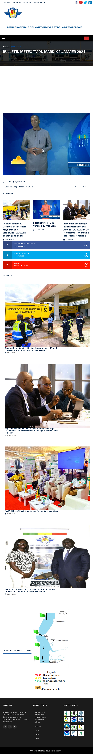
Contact (43, 2)
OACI (37, 730)
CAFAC (37, 734)
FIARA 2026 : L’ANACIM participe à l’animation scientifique (31, 511)
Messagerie (17, 2)
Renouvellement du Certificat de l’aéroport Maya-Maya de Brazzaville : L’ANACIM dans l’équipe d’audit (14, 229)
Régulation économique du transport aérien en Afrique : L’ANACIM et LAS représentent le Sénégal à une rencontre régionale (76, 229)
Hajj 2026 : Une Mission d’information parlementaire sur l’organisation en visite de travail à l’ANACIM (30, 590)
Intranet (36, 2)
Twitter (84, 187)
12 (9, 182)
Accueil (7, 47)
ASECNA (38, 726)
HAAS (37, 738)
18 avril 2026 (7, 2)
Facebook (74, 187)
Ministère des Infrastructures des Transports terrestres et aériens (40, 717)
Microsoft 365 (27, 2)
